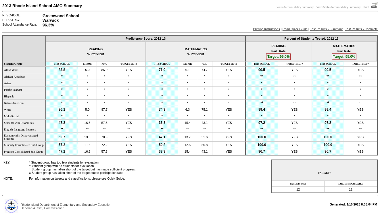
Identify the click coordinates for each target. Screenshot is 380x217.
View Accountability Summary (295, 7)
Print (370, 7)
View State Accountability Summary (338, 7)
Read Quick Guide (295, 29)
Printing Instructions (266, 29)
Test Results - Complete (361, 29)
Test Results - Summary (326, 29)
